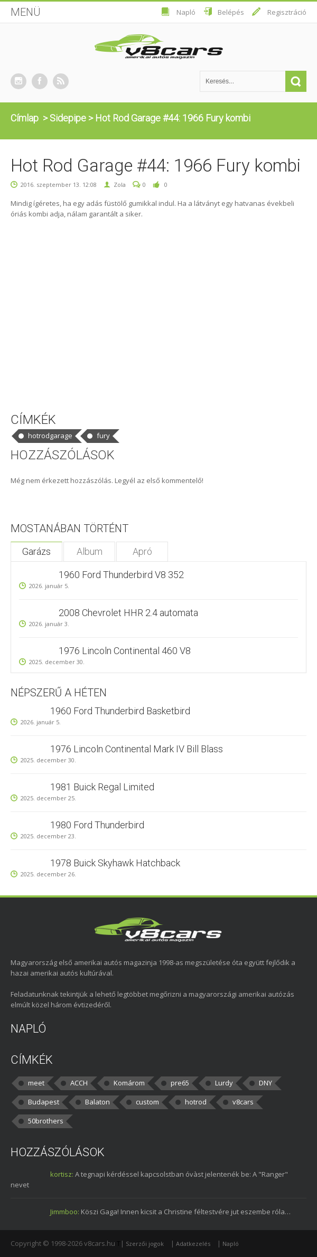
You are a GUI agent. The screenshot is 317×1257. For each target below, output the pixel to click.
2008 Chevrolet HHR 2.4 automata (128, 612)
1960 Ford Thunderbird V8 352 (121, 574)
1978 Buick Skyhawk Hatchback (115, 862)
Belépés (231, 12)
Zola (120, 184)
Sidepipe (68, 118)
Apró (142, 551)
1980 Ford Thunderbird (97, 824)
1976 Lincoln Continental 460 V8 (125, 650)
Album (89, 551)
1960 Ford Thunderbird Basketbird (120, 710)
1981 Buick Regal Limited (102, 786)
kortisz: (61, 1174)
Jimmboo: (64, 1211)
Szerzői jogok (145, 1243)
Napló (185, 12)
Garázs (36, 551)
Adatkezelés (193, 1243)
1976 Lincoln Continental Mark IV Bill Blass (136, 748)
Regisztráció (286, 12)
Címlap (25, 118)
